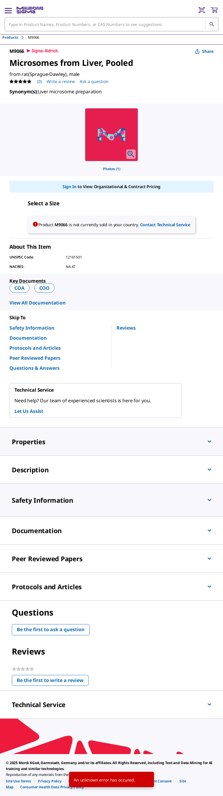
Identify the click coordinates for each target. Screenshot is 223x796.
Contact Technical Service (165, 224)
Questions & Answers (34, 368)
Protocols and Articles (35, 348)
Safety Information (32, 328)
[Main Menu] (8, 10)
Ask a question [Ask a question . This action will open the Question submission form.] (94, 81)
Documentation (28, 338)
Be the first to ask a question (51, 629)
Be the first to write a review (52, 681)
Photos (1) (111, 168)
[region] (111, 134)
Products (10, 37)
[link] (18, 781)
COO (44, 288)
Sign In (69, 186)
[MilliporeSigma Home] (30, 10)
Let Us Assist (28, 411)
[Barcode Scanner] (201, 10)
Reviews (126, 328)
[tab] (15, 37)
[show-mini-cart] (214, 10)
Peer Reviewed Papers (34, 358)
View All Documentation (37, 303)
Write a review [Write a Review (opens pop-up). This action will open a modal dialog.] (61, 81)
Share (204, 51)
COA (19, 288)
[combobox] (111, 24)
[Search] (211, 24)
